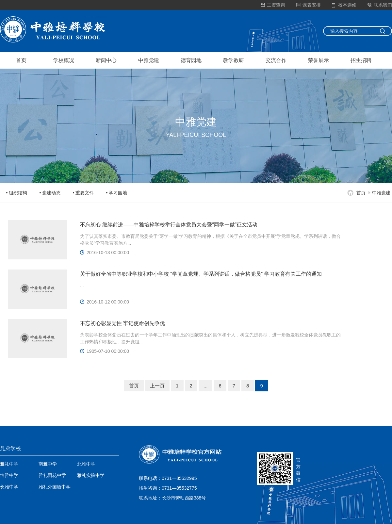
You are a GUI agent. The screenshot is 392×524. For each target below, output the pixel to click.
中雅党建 (148, 60)
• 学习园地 (116, 192)
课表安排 (308, 5)
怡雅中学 (9, 475)
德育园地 (191, 60)
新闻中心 (106, 60)
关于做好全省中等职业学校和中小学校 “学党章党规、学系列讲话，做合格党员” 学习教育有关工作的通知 (201, 274)
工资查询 (273, 5)
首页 (21, 60)
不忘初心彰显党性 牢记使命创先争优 (122, 323)
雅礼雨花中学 (52, 475)
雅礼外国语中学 (55, 486)
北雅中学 (86, 464)
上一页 (157, 385)
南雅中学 (48, 464)
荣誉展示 (318, 60)
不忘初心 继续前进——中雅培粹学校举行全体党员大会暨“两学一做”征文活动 (168, 224)
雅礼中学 (9, 464)
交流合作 (276, 60)
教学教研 (233, 60)
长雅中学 (9, 486)
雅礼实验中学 (91, 475)
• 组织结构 (16, 192)
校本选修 (344, 5)
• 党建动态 (50, 192)
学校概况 (63, 60)
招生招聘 (361, 60)
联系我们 (380, 5)
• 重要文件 (83, 192)
